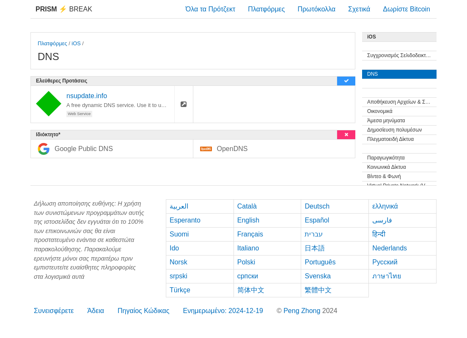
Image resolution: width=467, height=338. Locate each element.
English (248, 220)
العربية (179, 206)
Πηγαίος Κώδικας (144, 310)
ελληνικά (385, 206)
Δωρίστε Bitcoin (406, 9)
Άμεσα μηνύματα (386, 121)
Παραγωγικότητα (386, 158)
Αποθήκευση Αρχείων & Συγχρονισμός (402, 102)
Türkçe (180, 290)
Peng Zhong (302, 310)
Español (317, 220)
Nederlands (389, 248)
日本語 (315, 248)
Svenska (317, 276)
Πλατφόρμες (266, 9)
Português (320, 262)
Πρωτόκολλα (316, 9)
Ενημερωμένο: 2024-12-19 (223, 310)
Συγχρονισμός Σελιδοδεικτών (399, 55)
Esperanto (185, 220)
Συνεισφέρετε (54, 310)
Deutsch (317, 206)
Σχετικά (359, 9)
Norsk (178, 262)
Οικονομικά (380, 111)
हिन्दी (378, 234)
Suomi (179, 234)
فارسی (382, 220)
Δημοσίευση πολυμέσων (394, 130)
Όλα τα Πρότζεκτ (211, 9)
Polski (246, 262)
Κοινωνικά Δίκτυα (386, 167)
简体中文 (250, 290)
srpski (178, 276)
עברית (314, 234)
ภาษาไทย (386, 276)
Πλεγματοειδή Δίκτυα (390, 139)
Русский (384, 262)
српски (247, 276)
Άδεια (95, 310)
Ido (174, 248)
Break (64, 9)
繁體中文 (318, 290)
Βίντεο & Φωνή (384, 176)
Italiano (248, 248)
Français (250, 234)
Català (247, 206)
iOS (75, 43)
